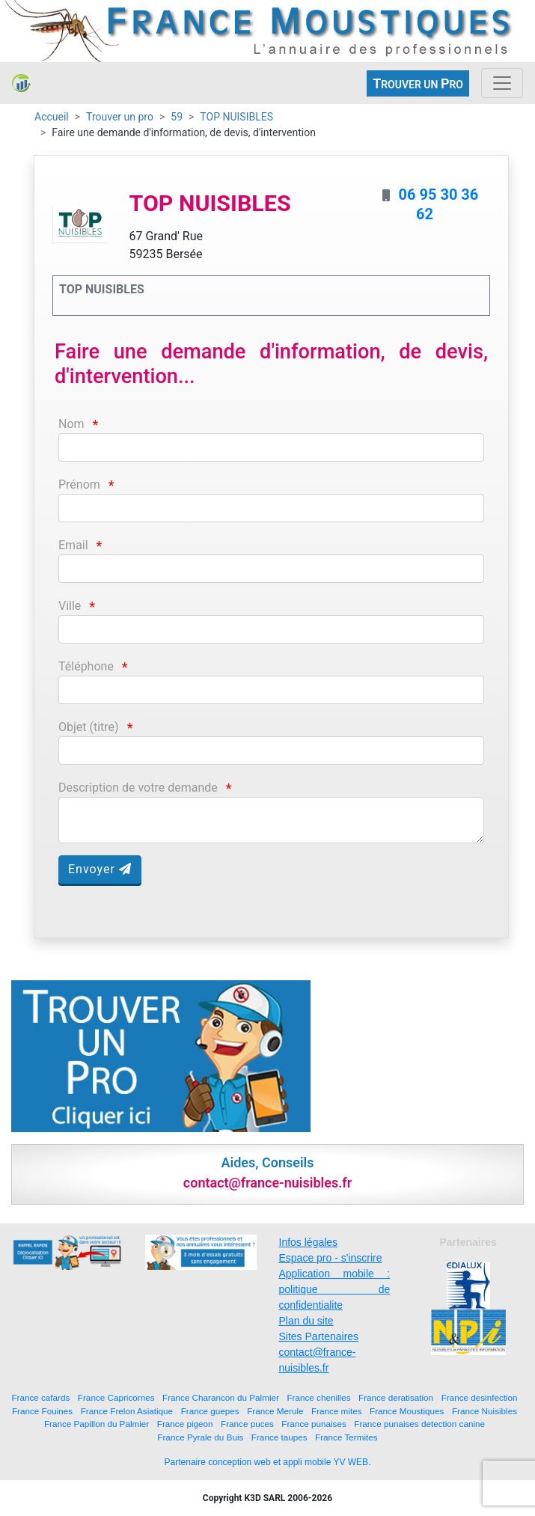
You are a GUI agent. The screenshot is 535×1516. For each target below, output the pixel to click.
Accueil (51, 117)
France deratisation (395, 1397)
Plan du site (306, 1321)
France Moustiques (407, 1411)
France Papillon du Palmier (96, 1423)
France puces (247, 1423)
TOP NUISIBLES (236, 117)
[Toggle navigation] (502, 83)
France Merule (275, 1411)
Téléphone (86, 666)
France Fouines (42, 1411)
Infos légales (308, 1242)
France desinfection (479, 1397)
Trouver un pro (119, 117)
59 (177, 117)
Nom (71, 424)
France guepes (210, 1411)
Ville (69, 605)
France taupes (279, 1437)
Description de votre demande (138, 787)
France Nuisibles (484, 1411)
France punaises (313, 1423)
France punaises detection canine (419, 1423)
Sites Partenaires (319, 1336)
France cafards (40, 1397)
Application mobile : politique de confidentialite (335, 1289)
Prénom (79, 484)
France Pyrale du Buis (200, 1437)
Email (73, 545)
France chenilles (318, 1397)
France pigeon (185, 1423)
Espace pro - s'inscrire (330, 1258)
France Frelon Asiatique (127, 1411)
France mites (336, 1411)
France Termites (346, 1437)
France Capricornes (116, 1397)
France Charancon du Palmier (220, 1397)
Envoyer (100, 869)
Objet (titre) (88, 727)
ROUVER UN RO (418, 83)
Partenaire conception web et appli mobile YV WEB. (268, 1462)
